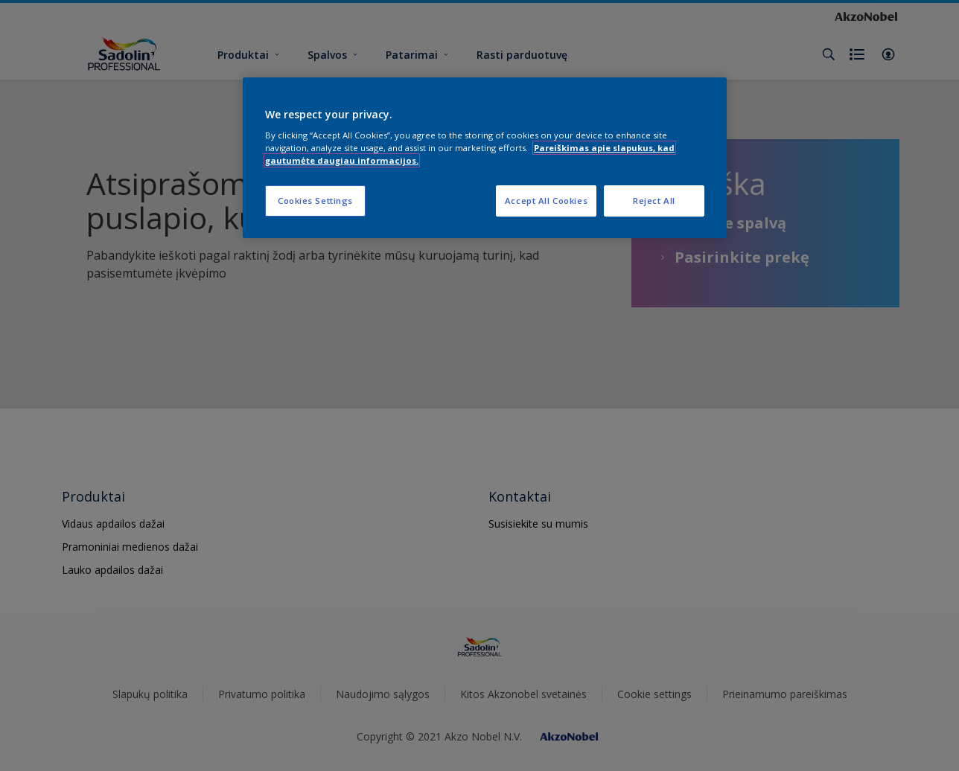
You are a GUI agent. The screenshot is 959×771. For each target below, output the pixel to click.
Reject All (654, 200)
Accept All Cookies (546, 200)
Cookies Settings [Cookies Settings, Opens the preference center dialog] (315, 200)
